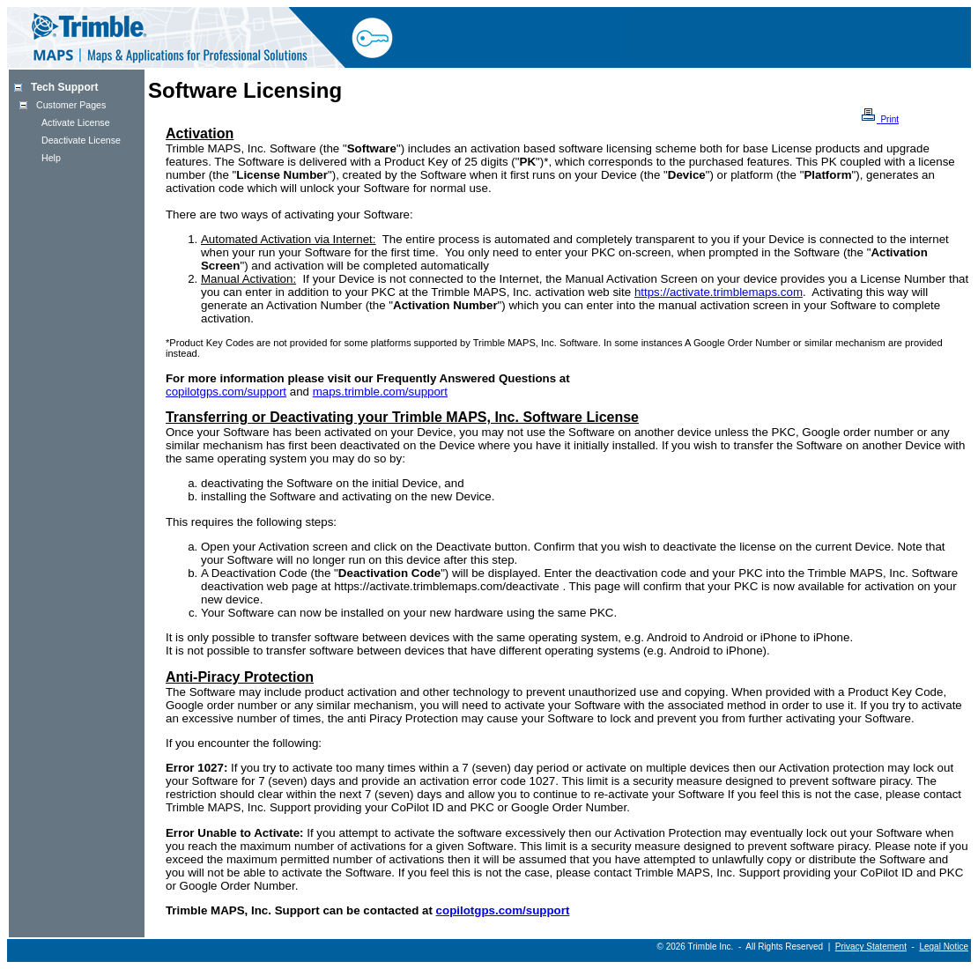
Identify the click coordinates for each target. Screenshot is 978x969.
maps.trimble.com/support (380, 391)
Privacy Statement (871, 946)
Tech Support (64, 87)
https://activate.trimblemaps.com (718, 292)
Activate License (75, 122)
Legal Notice (943, 946)
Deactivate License (81, 140)
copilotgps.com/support (226, 391)
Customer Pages (71, 105)
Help (51, 157)
